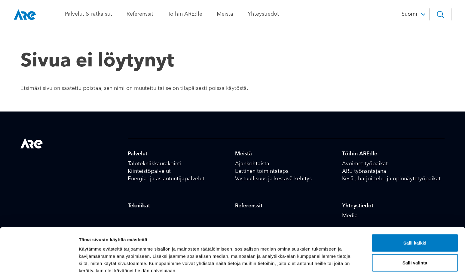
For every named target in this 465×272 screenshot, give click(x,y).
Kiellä (415, 252)
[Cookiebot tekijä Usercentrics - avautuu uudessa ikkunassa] (39, 260)
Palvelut (137, 154)
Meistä (231, 14)
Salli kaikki (415, 212)
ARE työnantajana (364, 171)
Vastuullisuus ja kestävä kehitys (273, 179)
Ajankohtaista (252, 164)
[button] (433, 14)
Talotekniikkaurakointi (155, 164)
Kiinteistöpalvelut (149, 171)
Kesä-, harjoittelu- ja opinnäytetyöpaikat (391, 179)
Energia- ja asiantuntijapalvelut (166, 179)
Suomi (402, 14)
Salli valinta (414, 232)
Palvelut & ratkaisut (95, 14)
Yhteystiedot (270, 14)
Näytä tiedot (321, 260)
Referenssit (146, 14)
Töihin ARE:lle (191, 14)
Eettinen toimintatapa (262, 171)
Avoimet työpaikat (365, 164)
